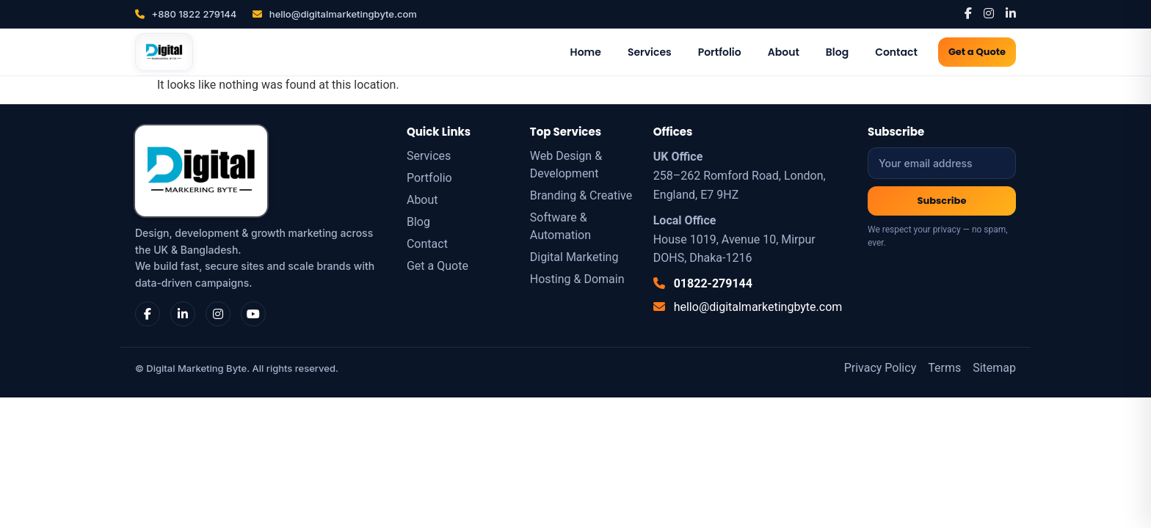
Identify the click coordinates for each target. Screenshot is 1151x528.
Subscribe (942, 201)
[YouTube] (253, 313)
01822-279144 (702, 283)
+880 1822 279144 (185, 14)
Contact (896, 52)
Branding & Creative (581, 195)
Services (650, 52)
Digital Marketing (574, 257)
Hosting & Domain (577, 279)
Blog (837, 52)
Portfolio (719, 52)
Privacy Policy (880, 368)
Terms (944, 368)
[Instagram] (989, 14)
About (783, 52)
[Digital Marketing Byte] (164, 52)
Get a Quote (977, 52)
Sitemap (994, 368)
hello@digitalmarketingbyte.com (334, 14)
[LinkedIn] (1011, 14)
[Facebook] (968, 14)
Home (585, 52)
